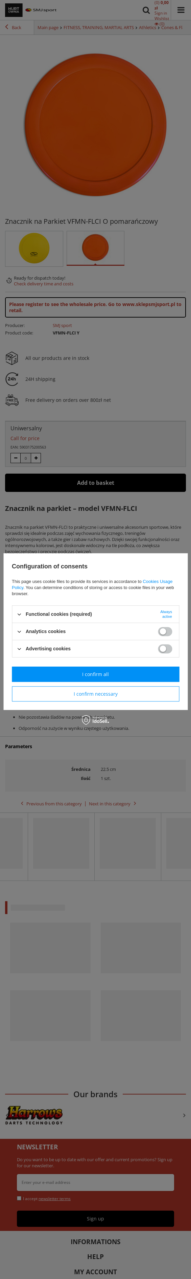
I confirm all (95, 674)
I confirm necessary (96, 694)
